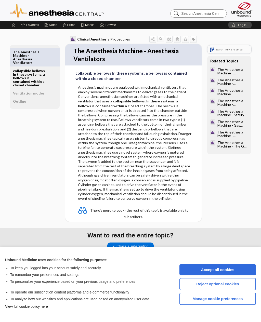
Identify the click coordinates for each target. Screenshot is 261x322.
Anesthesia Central (73, 10)
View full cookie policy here (26, 306)
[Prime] (69, 25)
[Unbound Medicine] (242, 9)
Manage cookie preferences (218, 299)
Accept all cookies (217, 269)
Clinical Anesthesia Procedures (100, 39)
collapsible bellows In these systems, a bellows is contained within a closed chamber (29, 59)
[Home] (14, 25)
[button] (109, 25)
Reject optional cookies (217, 284)
